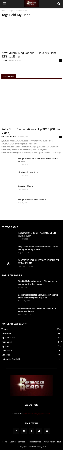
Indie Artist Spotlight (10, 359)
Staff (59, 442)
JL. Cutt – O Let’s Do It (28, 172)
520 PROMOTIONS (8, 137)
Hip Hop (5, 346)
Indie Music (6, 342)
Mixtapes (5, 354)
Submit (12, 442)
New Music (6, 333)
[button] (59, 4)
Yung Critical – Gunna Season (32, 200)
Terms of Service (34, 442)
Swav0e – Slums (25, 186)
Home (3, 10)
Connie (4, 60)
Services (21, 442)
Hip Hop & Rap (8, 337)
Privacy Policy (49, 442)
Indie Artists (6, 350)
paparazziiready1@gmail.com (37, 413)
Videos (4, 329)
